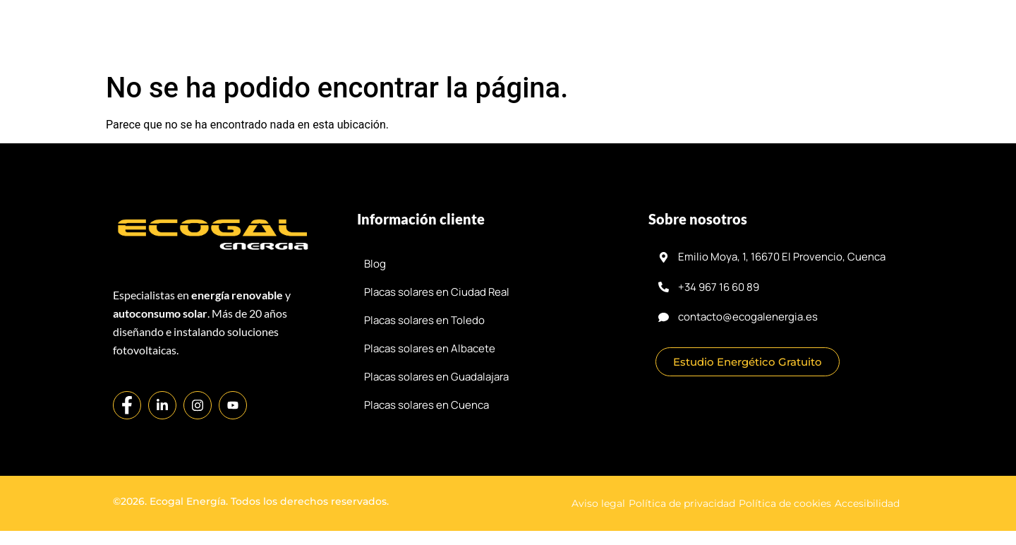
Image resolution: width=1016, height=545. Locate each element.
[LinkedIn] (162, 405)
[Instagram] (197, 405)
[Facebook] (127, 405)
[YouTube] (233, 405)
